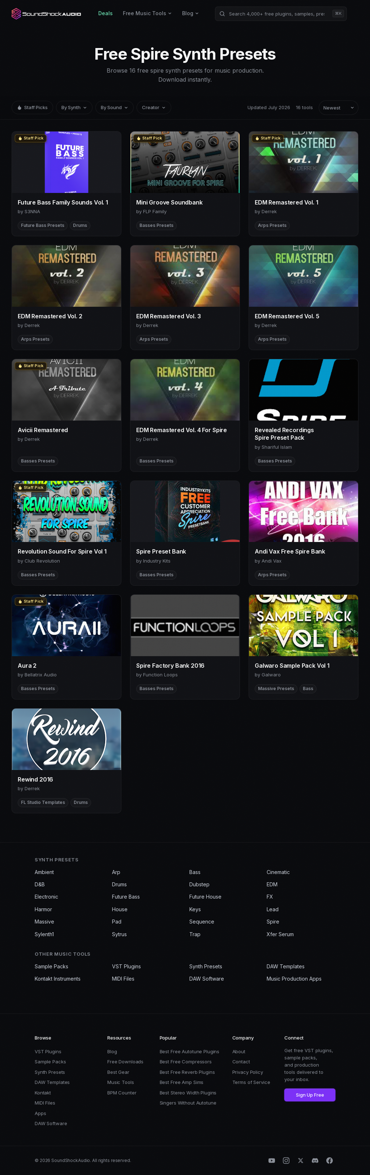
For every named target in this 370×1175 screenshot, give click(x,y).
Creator (154, 107)
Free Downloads (125, 1061)
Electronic (46, 897)
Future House (205, 897)
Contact (241, 1061)
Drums (119, 884)
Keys (195, 909)
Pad (116, 921)
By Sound (114, 107)
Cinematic (278, 872)
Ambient (44, 872)
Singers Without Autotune (188, 1103)
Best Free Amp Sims (182, 1082)
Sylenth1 (44, 934)
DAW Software (206, 979)
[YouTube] (272, 1160)
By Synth (74, 107)
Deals (105, 13)
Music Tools (120, 1082)
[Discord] (315, 1160)
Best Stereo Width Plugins (188, 1093)
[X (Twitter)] (300, 1160)
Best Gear (118, 1072)
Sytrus (119, 934)
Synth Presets (205, 966)
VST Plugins (126, 966)
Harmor (43, 909)
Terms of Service (251, 1082)
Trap (195, 934)
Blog (190, 13)
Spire (273, 921)
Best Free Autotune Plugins (190, 1051)
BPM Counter (122, 1093)
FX (270, 897)
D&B (40, 884)
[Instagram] (286, 1160)
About (238, 1051)
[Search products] (281, 14)
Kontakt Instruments (58, 979)
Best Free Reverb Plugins (187, 1072)
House (120, 909)
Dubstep (199, 884)
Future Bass (126, 897)
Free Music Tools (147, 13)
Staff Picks (32, 107)
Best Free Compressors (186, 1061)
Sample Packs (51, 966)
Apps (40, 1113)
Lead (273, 909)
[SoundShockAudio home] (47, 14)
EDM (272, 884)
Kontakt (43, 1093)
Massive (44, 921)
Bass (195, 872)
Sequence (201, 921)
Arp (116, 872)
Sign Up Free (310, 1095)
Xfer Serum (280, 934)
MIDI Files (123, 979)
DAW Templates (286, 966)
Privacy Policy (247, 1072)
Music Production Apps (294, 979)
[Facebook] (329, 1160)
